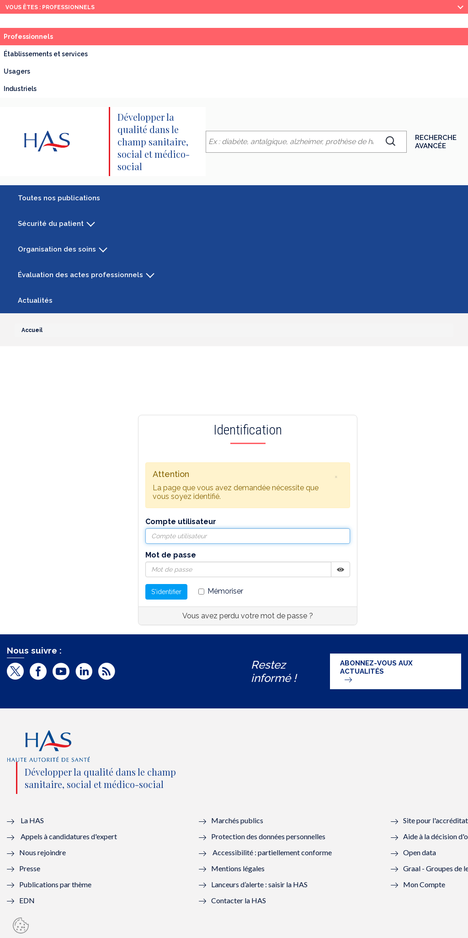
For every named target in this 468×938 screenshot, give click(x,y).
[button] (336, 476)
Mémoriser (220, 591)
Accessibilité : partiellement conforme (272, 852)
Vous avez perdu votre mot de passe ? (247, 615)
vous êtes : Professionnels (50, 7)
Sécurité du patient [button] (51, 224)
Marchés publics (238, 820)
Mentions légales (238, 868)
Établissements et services (46, 54)
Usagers (17, 71)
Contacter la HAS (238, 900)
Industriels (20, 88)
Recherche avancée (436, 142)
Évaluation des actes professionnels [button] (80, 275)
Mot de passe (170, 555)
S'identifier (166, 591)
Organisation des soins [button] (57, 249)
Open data (419, 852)
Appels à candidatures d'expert (68, 836)
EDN (27, 900)
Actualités (35, 300)
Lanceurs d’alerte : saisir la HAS (259, 884)
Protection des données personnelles (268, 836)
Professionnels (28, 36)
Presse (29, 868)
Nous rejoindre (42, 852)
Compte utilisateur (180, 521)
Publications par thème (55, 884)
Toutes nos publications (59, 198)
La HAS (32, 820)
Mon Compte (424, 884)
